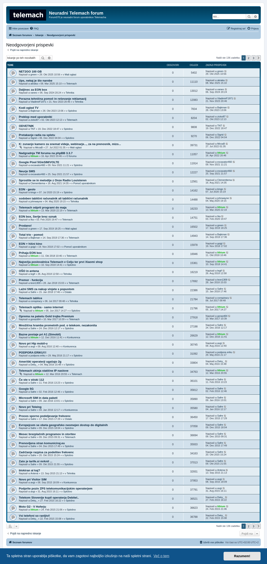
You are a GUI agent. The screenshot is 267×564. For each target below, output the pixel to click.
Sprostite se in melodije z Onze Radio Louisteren (53, 180)
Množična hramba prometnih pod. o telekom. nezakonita (58, 325)
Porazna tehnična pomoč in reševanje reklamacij (52, 98)
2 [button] (248, 58)
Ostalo (68, 292)
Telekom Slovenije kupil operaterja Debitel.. (49, 497)
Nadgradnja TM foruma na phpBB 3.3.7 (46, 153)
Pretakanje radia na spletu (37, 135)
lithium (35, 156)
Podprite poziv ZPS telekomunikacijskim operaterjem (55, 488)
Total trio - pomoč (31, 234)
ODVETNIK (26, 126)
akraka (34, 83)
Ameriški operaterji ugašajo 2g (40, 361)
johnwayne (36, 201)
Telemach (71, 83)
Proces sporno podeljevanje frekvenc (45, 416)
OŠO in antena (29, 271)
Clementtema (38, 183)
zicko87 (35, 120)
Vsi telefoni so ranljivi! (34, 515)
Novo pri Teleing (30, 407)
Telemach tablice (30, 298)
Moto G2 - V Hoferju (32, 506)
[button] (258, 58)
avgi (33, 346)
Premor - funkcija (31, 280)
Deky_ (34, 364)
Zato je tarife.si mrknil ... (35, 461)
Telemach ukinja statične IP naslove (43, 370)
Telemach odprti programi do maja (42, 207)
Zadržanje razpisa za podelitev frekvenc (46, 452)
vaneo (34, 92)
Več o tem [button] (161, 556)
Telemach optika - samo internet (41, 307)
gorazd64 (36, 319)
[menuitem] (34, 28)
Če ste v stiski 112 (31, 379)
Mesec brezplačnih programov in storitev (47, 434)
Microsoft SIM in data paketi (38, 398)
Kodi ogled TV (29, 107)
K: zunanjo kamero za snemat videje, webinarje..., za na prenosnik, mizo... (70, 144)
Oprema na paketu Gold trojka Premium (46, 316)
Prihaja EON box (30, 252)
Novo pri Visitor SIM (33, 479)
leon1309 (36, 283)
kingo (33, 192)
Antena (34, 473)
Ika (32, 219)
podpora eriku (38, 355)
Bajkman (35, 110)
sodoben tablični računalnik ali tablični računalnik (53, 198)
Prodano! (25, 225)
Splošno (72, 110)
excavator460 (38, 165)
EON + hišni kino (30, 243)
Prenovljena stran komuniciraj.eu (42, 443)
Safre (33, 292)
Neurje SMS (27, 171)
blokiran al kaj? (29, 470)
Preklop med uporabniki (35, 117)
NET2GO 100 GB (30, 71)
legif (33, 274)
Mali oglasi (70, 74)
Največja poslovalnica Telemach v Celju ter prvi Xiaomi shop (61, 262)
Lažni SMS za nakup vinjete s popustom (46, 289)
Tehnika (70, 92)
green (34, 74)
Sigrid (34, 138)
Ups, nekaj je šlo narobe (35, 80)
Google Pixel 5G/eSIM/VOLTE (39, 162)
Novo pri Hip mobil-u (33, 343)
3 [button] (253, 58)
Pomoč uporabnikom (84, 183)
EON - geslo (27, 189)
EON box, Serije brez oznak (38, 216)
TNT (33, 129)
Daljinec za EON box (33, 89)
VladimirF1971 (38, 101)
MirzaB (39, 147)
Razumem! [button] (242, 556)
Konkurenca (73, 337)
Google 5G (26, 388)
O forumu (71, 156)
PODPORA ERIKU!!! (32, 352)
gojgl (33, 246)
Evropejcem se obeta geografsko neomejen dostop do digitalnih (63, 425)
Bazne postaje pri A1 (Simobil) (40, 334)
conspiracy (36, 301)
